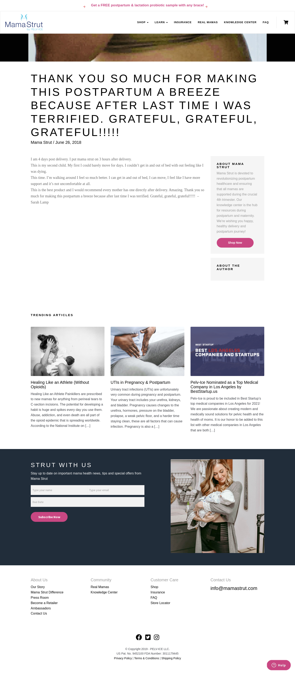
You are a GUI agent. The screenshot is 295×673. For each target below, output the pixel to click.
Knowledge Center (240, 22)
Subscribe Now (49, 517)
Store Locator (160, 603)
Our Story (38, 587)
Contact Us (39, 613)
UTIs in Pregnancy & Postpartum (140, 382)
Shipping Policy (171, 658)
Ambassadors (41, 608)
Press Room (40, 597)
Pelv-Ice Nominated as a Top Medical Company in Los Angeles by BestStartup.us (224, 387)
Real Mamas (208, 22)
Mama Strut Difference (47, 592)
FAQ (266, 22)
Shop (154, 587)
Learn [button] (161, 22)
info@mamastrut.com (234, 588)
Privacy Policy (123, 658)
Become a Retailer (44, 603)
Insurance (183, 22)
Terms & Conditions (147, 658)
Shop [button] (142, 22)
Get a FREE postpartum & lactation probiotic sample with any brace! (147, 5)
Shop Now (235, 242)
